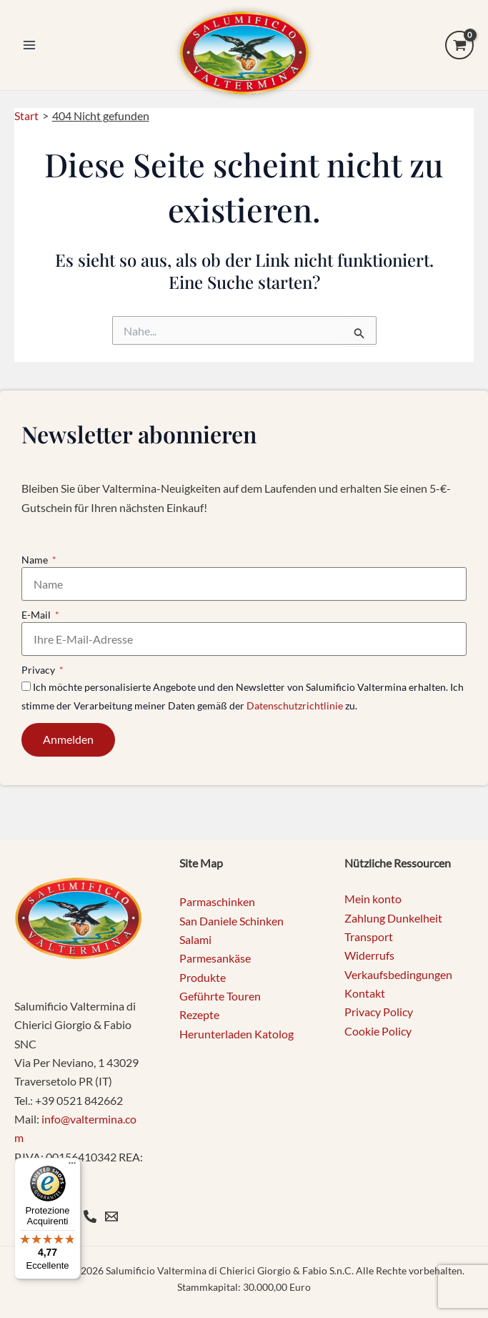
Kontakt (364, 993)
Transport (368, 936)
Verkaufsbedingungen (398, 974)
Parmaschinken (217, 901)
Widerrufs (369, 955)
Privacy (39, 670)
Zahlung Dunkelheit (393, 918)
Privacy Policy (378, 1011)
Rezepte (199, 1014)
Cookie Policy (378, 1031)
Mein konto (373, 898)
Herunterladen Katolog (236, 1034)
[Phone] (90, 1216)
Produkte (202, 977)
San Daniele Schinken (231, 921)
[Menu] (72, 1166)
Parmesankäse (215, 958)
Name (35, 560)
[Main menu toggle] (29, 45)
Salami (195, 939)
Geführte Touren (220, 996)
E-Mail (37, 615)
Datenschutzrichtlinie (295, 705)
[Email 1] (111, 1216)
